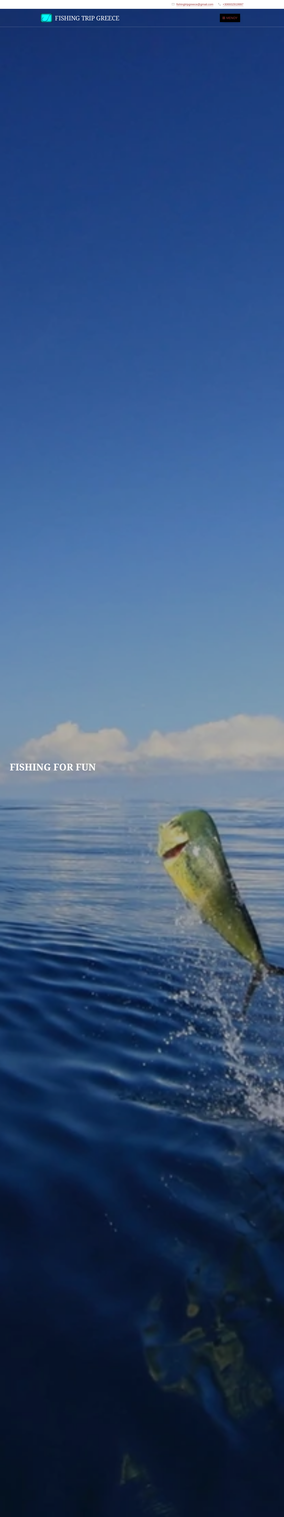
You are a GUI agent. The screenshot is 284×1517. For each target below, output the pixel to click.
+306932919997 (233, 4)
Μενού (229, 18)
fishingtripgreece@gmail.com (194, 4)
